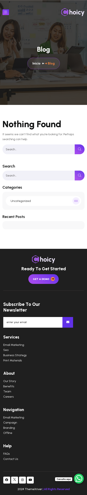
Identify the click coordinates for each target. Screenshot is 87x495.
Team (7, 391)
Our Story (9, 381)
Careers (8, 396)
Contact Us (10, 459)
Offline (7, 433)
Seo (6, 350)
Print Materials (12, 360)
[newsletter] (67, 322)
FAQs (6, 453)
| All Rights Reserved (56, 489)
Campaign (10, 422)
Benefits (8, 386)
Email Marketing (13, 345)
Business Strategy (15, 355)
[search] (80, 149)
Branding (9, 428)
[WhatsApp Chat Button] (79, 479)
